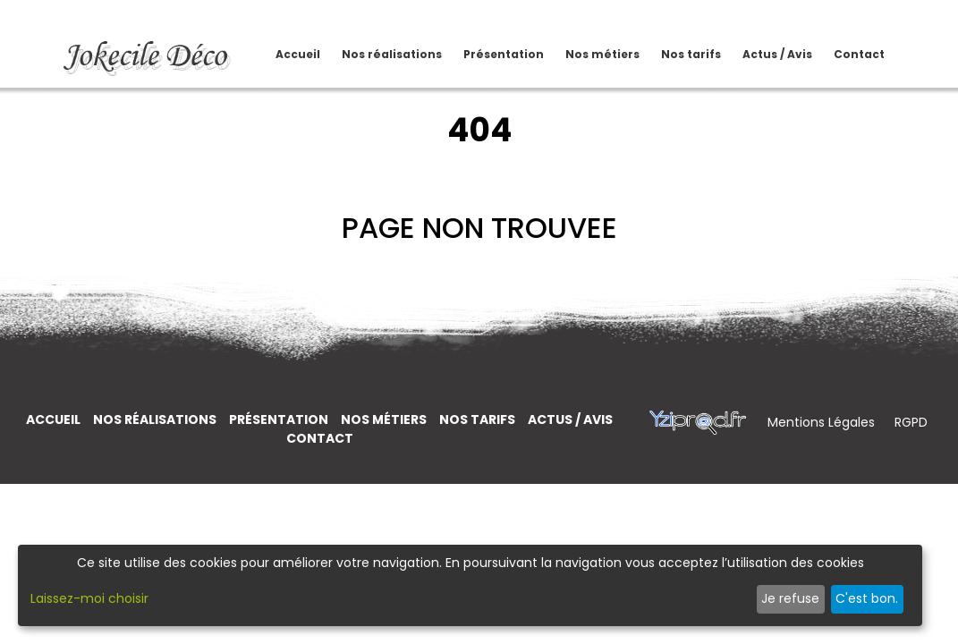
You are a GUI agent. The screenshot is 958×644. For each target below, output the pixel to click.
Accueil (298, 46)
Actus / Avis (763, 54)
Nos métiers (590, 54)
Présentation (504, 46)
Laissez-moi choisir (89, 598)
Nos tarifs (678, 54)
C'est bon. (866, 598)
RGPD (911, 422)
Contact (859, 46)
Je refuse (790, 598)
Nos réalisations (380, 54)
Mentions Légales (822, 422)
